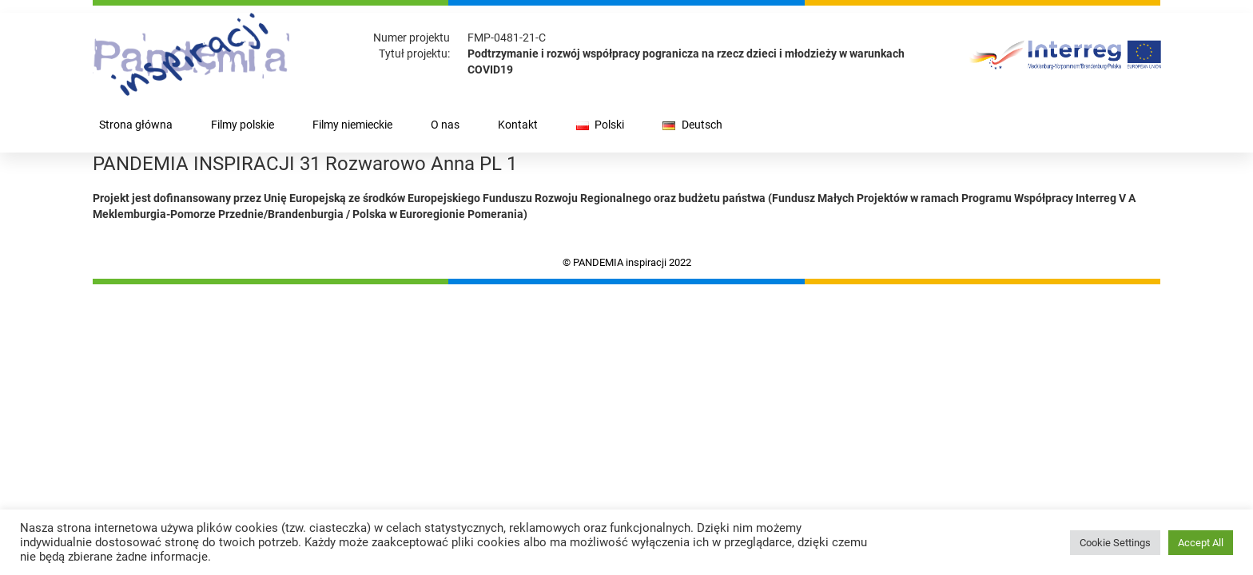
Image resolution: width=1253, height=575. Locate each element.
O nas (445, 125)
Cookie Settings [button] (1115, 543)
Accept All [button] (1200, 543)
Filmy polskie (242, 125)
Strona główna (136, 125)
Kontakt (518, 125)
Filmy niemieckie (352, 125)
